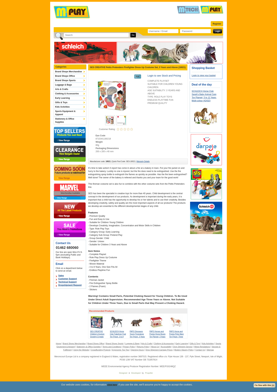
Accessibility (166, 347)
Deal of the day (202, 84)
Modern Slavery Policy (184, 350)
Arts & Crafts (61, 89)
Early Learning (62, 98)
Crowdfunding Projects (100, 350)
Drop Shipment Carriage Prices (159, 350)
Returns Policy (143, 347)
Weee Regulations (202, 347)
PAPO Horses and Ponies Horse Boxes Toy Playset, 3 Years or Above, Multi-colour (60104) (157, 336)
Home (58, 343)
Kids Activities (62, 107)
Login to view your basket (204, 75)
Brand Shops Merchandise (68, 71)
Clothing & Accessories (67, 93)
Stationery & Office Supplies (64, 120)
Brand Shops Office (65, 76)
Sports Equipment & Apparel (65, 113)
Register (217, 24)
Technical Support (67, 282)
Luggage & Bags (63, 85)
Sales (61, 275)
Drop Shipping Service (182, 347)
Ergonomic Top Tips (120, 350)
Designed (123, 373)
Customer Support (67, 279)
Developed (136, 373)
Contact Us (200, 350)
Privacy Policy (129, 347)
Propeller (149, 373)
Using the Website (81, 350)
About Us (155, 347)
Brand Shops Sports (65, 80)
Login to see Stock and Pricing (164, 75)
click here (112, 385)
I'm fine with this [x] (264, 385)
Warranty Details (143, 161)
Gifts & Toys (61, 102)
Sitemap (210, 350)
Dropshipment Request (70, 285)
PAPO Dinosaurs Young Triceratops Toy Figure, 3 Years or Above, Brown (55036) (137, 336)
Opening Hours (137, 350)
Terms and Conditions (111, 347)
